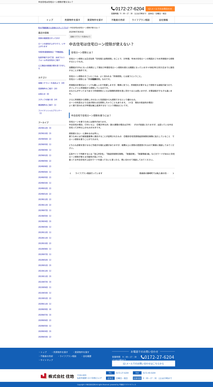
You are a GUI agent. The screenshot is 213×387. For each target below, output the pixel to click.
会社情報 (163, 19)
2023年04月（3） (45, 221)
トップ (49, 19)
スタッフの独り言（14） (48, 99)
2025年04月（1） (45, 149)
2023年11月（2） (45, 204)
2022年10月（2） (45, 243)
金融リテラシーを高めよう (80, 36)
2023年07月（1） (45, 210)
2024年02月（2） (45, 188)
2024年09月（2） (45, 160)
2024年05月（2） (45, 177)
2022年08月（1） (45, 248)
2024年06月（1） (45, 171)
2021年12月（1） (45, 270)
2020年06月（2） (45, 320)
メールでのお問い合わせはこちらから (143, 363)
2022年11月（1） (45, 237)
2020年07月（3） (45, 314)
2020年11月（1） (45, 303)
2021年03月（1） (45, 292)
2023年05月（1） (45, 215)
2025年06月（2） (45, 138)
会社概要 (87, 356)
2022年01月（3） (45, 265)
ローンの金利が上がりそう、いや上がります (51, 45)
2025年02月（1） (45, 155)
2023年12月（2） (45, 199)
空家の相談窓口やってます (49, 38)
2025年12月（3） (45, 127)
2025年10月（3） (45, 133)
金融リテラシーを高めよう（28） (52, 83)
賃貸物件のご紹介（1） (47, 105)
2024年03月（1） (45, 182)
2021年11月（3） (45, 276)
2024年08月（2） (45, 166)
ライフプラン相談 (141, 19)
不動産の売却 (118, 19)
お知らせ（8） (44, 94)
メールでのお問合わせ (160, 8)
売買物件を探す (72, 19)
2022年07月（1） (45, 254)
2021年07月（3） (45, 281)
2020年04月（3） (45, 331)
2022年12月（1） (45, 232)
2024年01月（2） (45, 193)
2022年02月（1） (45, 259)
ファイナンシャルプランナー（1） (50, 112)
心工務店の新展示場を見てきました (51, 67)
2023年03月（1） (45, 226)
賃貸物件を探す (95, 19)
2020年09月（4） (45, 309)
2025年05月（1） (45, 144)
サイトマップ (46, 360)
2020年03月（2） (45, 336)
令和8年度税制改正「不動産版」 (51, 52)
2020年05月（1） (45, 325)
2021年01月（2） (45, 298)
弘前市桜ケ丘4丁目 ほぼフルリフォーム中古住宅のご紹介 (51, 58)
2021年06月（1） (45, 287)
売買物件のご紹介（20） (48, 88)
